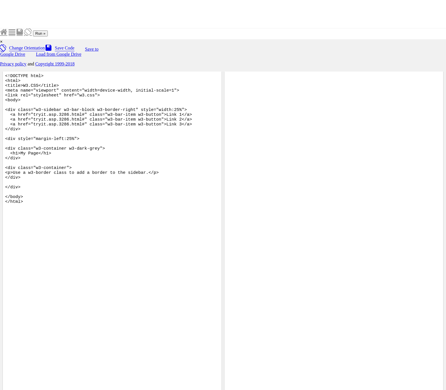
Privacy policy (13, 63)
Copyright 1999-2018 (55, 63)
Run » (40, 33)
